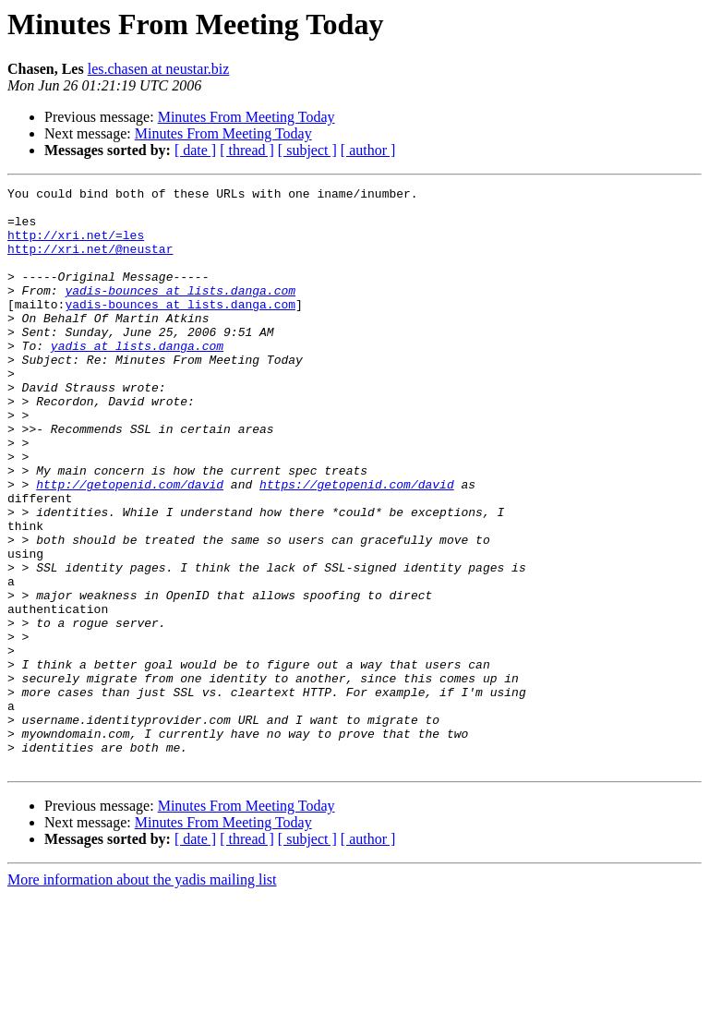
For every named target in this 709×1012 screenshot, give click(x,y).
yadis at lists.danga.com (137, 378)
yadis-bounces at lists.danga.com (180, 312)
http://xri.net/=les (75, 245)
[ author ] (368, 150)
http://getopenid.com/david (129, 544)
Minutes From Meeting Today (246, 117)
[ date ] (195, 150)
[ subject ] (307, 150)
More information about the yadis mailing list (142, 996)
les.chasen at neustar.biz (159, 69)
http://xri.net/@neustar (90, 262)
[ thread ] (247, 150)
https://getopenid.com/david (356, 544)
